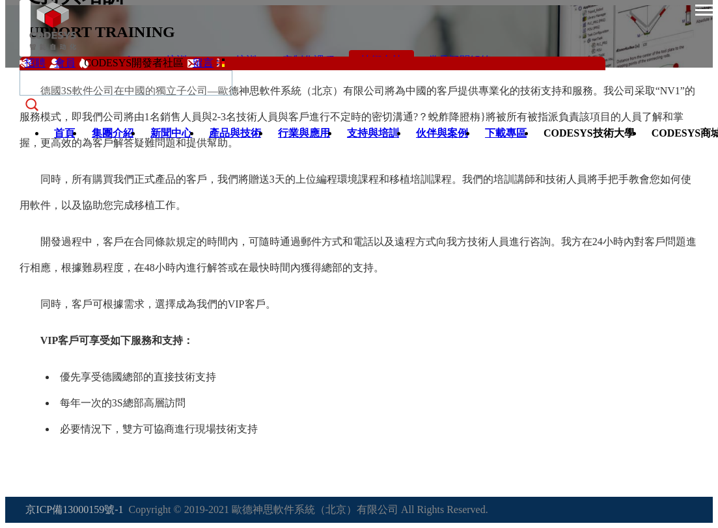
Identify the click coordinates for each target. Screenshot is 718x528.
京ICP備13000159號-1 (74, 509)
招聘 (35, 62)
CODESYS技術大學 (589, 133)
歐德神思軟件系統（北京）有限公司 (315, 509)
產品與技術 (235, 133)
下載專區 (506, 133)
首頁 (64, 133)
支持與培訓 (373, 133)
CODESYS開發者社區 (134, 62)
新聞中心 (171, 133)
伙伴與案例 (442, 133)
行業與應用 (304, 133)
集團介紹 (112, 133)
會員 (65, 62)
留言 (203, 62)
